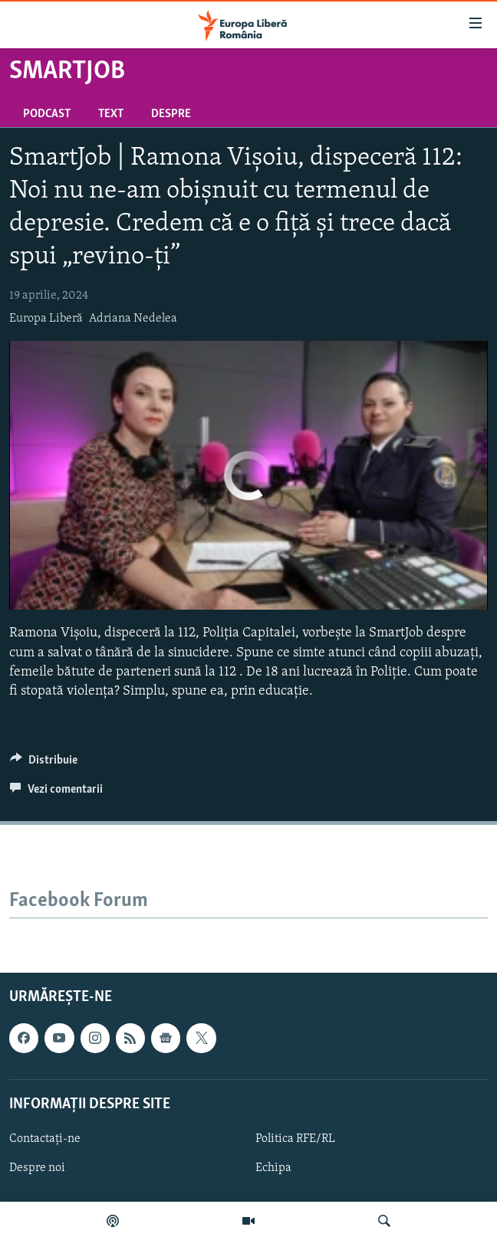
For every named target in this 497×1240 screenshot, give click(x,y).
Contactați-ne (45, 1139)
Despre (171, 114)
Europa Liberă (46, 318)
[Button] (43, 763)
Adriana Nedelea (133, 318)
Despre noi (37, 1168)
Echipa (273, 1168)
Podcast (47, 114)
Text (110, 114)
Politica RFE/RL (295, 1139)
